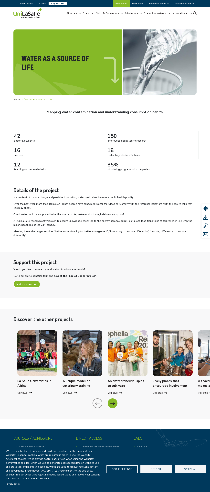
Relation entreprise (184, 3)
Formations (121, 3)
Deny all (156, 469)
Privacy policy (13, 483)
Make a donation (26, 284)
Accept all (190, 469)
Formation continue (159, 3)
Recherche (137, 3)
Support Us (57, 3)
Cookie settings (122, 469)
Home (17, 99)
